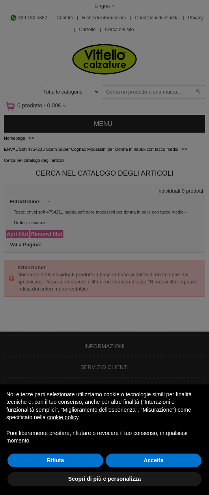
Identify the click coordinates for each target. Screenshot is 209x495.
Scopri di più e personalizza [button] (104, 479)
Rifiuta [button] (55, 460)
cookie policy (62, 417)
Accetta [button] (154, 460)
